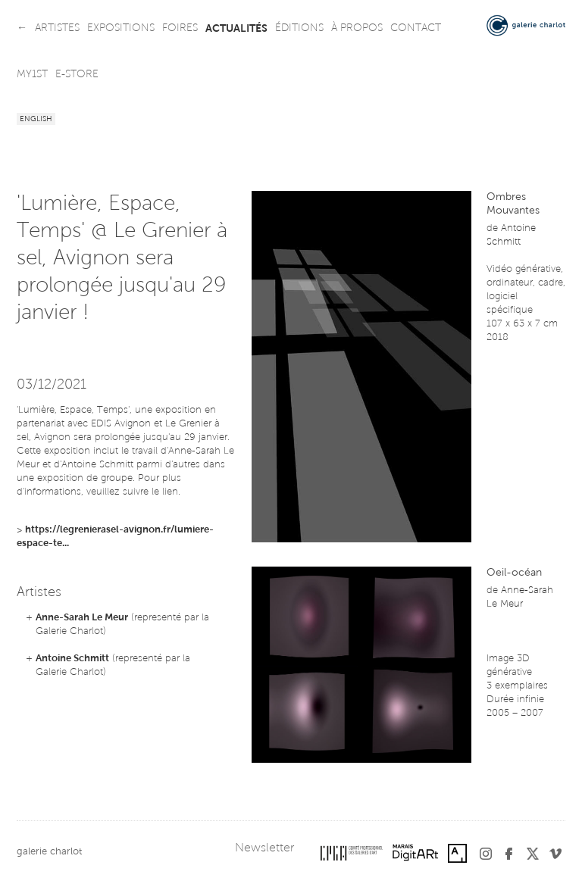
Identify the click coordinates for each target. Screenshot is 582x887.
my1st (32, 75)
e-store (77, 75)
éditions (299, 28)
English (36, 119)
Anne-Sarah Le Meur (82, 618)
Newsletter (264, 848)
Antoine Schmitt (72, 659)
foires (180, 28)
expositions (121, 28)
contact (415, 28)
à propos (357, 28)
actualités (236, 28)
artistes (57, 28)
